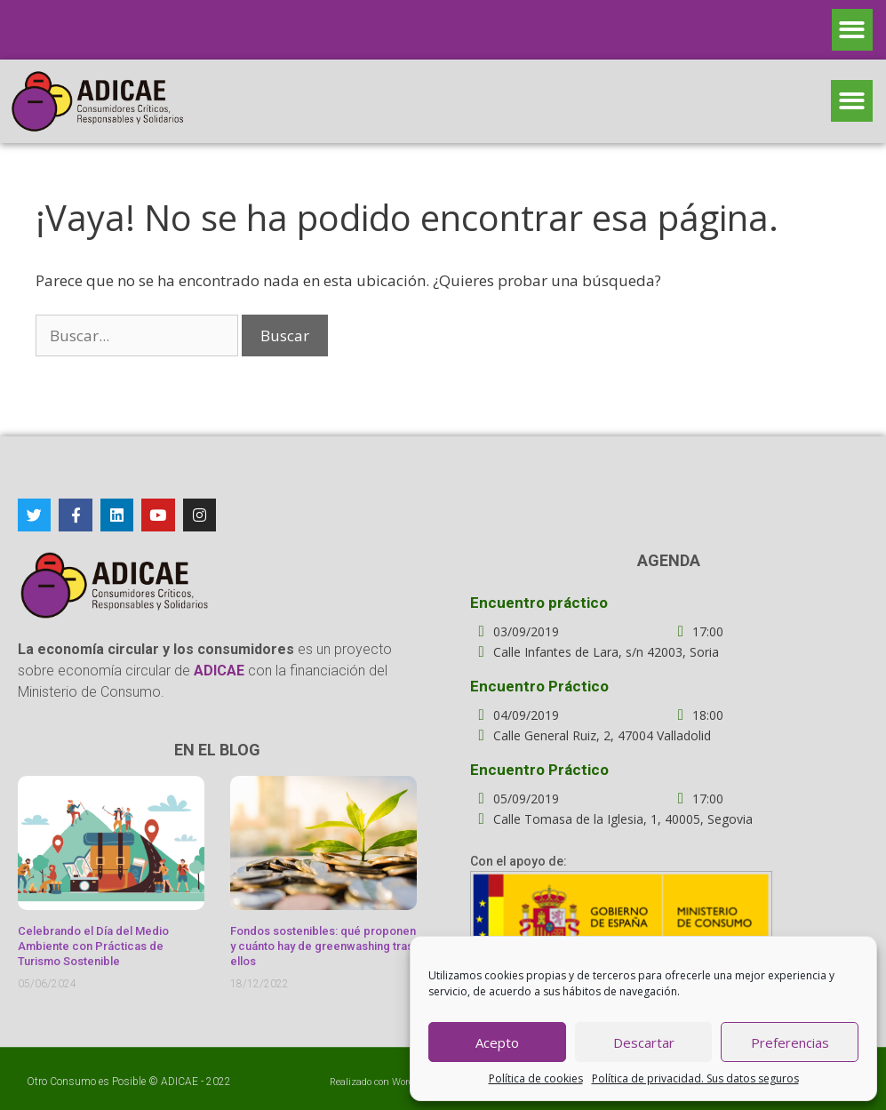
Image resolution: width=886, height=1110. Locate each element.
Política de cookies (536, 1078)
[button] (853, 30)
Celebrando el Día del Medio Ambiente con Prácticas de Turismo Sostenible (93, 946)
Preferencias (790, 1042)
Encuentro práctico (539, 602)
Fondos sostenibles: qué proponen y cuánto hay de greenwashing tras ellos (323, 946)
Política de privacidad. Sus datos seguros (695, 1078)
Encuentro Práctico (539, 686)
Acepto (497, 1042)
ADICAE (179, 1081)
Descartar (643, 1042)
